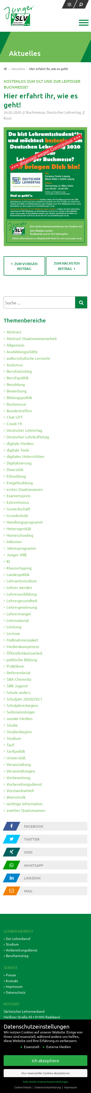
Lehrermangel (19, 613)
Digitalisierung (19, 462)
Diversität (15, 469)
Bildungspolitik (19, 397)
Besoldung (16, 384)
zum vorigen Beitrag (25, 266)
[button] (83, 23)
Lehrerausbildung (22, 593)
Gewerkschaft (18, 508)
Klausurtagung (19, 567)
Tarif (10, 744)
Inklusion (14, 541)
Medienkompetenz (23, 646)
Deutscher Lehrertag (64, 112)
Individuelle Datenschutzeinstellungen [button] (45, 1089)
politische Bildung (22, 659)
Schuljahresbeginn (22, 705)
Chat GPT (15, 416)
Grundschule (17, 515)
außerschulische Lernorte (28, 358)
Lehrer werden (19, 587)
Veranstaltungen (21, 770)
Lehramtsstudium (22, 580)
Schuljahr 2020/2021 (24, 698)
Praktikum (15, 665)
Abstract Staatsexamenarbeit (32, 338)
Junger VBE (17, 554)
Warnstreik (16, 796)
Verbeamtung (18, 777)
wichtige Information (24, 803)
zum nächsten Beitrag (67, 266)
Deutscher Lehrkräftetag (28, 436)
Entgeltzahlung (20, 482)
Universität (16, 757)
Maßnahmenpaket (22, 639)
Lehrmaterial (18, 620)
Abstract (14, 331)
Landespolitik (18, 574)
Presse (11, 975)
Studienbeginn (19, 731)
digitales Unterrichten (25, 456)
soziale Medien (20, 718)
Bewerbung (16, 390)
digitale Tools (18, 449)
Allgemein (15, 344)
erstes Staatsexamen (25, 488)
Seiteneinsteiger (21, 711)
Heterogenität (19, 528)
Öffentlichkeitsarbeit (24, 652)
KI (8, 561)
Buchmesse (35, 112)
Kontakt (12, 981)
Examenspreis (19, 495)
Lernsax (13, 633)
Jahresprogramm (21, 548)
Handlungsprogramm (25, 521)
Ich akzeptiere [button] (45, 1067)
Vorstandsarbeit (20, 790)
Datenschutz (15, 992)
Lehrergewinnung (22, 607)
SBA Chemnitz (19, 679)
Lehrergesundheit (22, 600)
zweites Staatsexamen (26, 810)
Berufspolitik (18, 377)
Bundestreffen (19, 410)
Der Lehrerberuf (18, 938)
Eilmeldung (16, 476)
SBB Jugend (17, 685)
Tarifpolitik (16, 751)
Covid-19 (14, 423)
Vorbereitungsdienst (24, 783)
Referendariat (19, 672)
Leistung (14, 626)
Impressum (14, 986)
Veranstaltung (19, 764)
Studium (14, 738)
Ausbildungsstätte (22, 351)
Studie (12, 724)
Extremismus (18, 502)
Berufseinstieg (19, 371)
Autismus (15, 364)
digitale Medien (20, 443)
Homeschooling (20, 534)
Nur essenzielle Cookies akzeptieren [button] (46, 1080)
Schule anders (19, 692)
